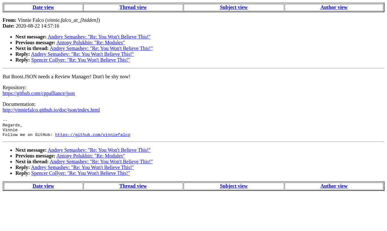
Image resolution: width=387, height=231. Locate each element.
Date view (43, 7)
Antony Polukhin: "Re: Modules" (90, 42)
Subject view (234, 7)
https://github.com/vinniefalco (92, 138)
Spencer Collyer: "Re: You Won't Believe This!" (80, 60)
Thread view (133, 7)
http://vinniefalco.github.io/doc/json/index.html (51, 110)
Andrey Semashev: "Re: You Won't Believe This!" (98, 36)
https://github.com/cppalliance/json (39, 93)
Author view (334, 7)
